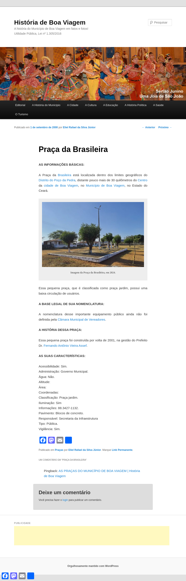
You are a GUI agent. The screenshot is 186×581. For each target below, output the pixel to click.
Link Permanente (122, 449)
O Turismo (21, 114)
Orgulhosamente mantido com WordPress (93, 566)
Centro (142, 180)
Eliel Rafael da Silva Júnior (79, 127)
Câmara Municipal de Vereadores (81, 319)
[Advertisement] (91, 535)
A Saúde (158, 105)
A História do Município (46, 105)
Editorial (20, 105)
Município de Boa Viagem (105, 185)
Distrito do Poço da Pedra (57, 180)
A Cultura (90, 105)
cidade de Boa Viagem (61, 185)
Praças (59, 449)
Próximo (165, 127)
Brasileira (64, 175)
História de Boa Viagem (50, 22)
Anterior (148, 127)
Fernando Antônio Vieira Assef (65, 345)
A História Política (136, 105)
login (65, 499)
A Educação (110, 105)
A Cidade (72, 105)
